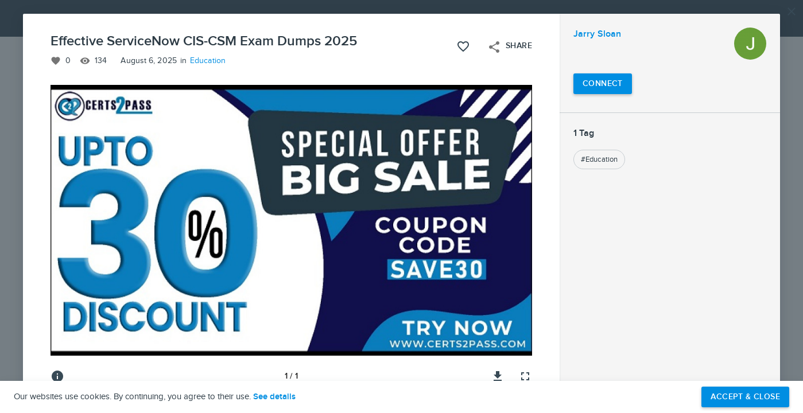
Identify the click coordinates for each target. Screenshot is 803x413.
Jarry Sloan (597, 34)
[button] (401, 206)
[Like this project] (463, 46)
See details (274, 397)
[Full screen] (525, 376)
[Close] (791, 11)
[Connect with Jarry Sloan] (602, 83)
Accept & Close (745, 397)
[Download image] (497, 376)
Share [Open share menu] (509, 47)
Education (208, 60)
